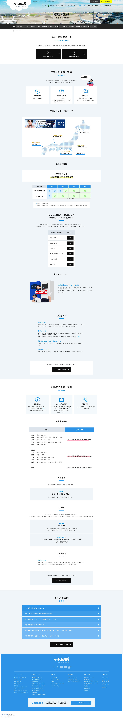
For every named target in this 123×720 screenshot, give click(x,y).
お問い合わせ (105, 684)
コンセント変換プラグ (37, 687)
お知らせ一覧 (17, 683)
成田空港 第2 (63, 26)
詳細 (70, 237)
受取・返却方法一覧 (22, 26)
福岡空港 (93, 26)
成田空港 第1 (53, 26)
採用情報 (104, 687)
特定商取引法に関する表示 (20, 687)
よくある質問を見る (61, 369)
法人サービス (105, 678)
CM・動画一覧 (17, 681)
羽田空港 (71, 26)
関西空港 (85, 26)
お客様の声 (105, 675)
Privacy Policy (20, 691)
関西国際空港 (87, 688)
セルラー (53, 681)
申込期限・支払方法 (37, 677)
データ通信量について (37, 679)
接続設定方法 (35, 681)
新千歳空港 (44, 26)
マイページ (95, 1)
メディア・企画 (18, 679)
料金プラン (53, 675)
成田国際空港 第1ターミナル (91, 681)
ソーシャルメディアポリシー (21, 692)
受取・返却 (87, 675)
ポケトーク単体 (57, 683)
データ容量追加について (38, 690)
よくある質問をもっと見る (61, 644)
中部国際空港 (87, 687)
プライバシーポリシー (19, 688)
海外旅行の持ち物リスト (74, 681)
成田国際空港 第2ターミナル (91, 683)
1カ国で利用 (54, 677)
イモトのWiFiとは (19, 675)
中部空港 (78, 26)
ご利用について (36, 675)
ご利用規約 (34, 692)
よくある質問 (105, 681)
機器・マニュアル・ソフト (38, 683)
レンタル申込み (106, 1)
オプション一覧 (54, 685)
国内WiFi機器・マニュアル (38, 685)
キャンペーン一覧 (55, 687)
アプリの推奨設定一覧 (37, 688)
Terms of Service (39, 694)
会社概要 (16, 685)
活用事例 (70, 675)
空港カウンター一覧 (34, 26)
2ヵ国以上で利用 (55, 679)
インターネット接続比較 (20, 677)
